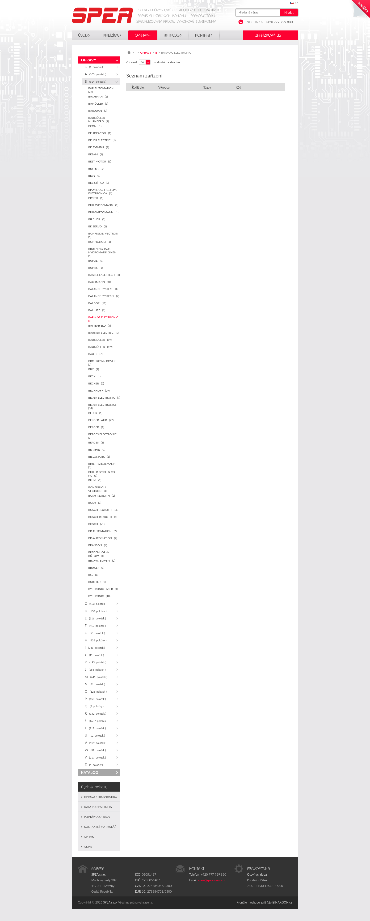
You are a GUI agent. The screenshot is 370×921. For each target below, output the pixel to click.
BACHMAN (98, 96)
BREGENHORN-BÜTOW (98, 554)
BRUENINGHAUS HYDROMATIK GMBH (103, 252)
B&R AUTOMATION (101, 89)
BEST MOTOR (99, 161)
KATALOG (171, 35)
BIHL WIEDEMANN (103, 205)
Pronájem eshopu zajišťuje (254, 902)
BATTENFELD (99, 325)
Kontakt (202, 35)
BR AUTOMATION (102, 531)
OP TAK (89, 836)
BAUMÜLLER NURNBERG (98, 119)
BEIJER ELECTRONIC (104, 397)
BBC (93, 369)
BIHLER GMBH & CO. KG (101, 473)
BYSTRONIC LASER (103, 589)
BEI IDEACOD (99, 133)
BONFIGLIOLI (99, 241)
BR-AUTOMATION (102, 538)
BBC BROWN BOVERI (103, 362)
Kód (238, 87)
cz (296, 2)
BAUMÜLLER (100, 347)
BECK (94, 376)
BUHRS (95, 267)
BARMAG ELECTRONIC (104, 319)
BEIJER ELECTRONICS (103, 406)
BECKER (96, 383)
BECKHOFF (98, 390)
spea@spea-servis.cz (211, 880)
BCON (94, 126)
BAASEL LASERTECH (104, 275)
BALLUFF (96, 310)
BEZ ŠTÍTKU (98, 182)
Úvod (83, 35)
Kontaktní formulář (100, 826)
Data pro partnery (98, 807)
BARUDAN (97, 110)
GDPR (88, 846)
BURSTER (97, 582)
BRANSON (97, 545)
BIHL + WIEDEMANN (102, 465)
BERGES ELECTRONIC (103, 435)
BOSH (94, 502)
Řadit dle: (138, 87)
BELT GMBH (98, 147)
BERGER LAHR (101, 420)
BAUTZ (95, 354)
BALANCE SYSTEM (103, 289)
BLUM (94, 480)
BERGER (96, 427)
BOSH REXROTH (101, 495)
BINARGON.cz (282, 902)
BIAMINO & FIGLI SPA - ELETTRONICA (103, 191)
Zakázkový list (269, 35)
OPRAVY (141, 35)
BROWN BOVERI (101, 560)
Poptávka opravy (97, 817)
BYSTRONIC (99, 596)
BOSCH (96, 524)
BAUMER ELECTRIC (103, 332)
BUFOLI (95, 260)
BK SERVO (97, 226)
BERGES (96, 442)
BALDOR (97, 303)
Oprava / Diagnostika (100, 797)
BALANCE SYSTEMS (103, 296)
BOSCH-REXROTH (102, 517)
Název (207, 87)
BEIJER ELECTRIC (102, 140)
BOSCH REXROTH (103, 510)
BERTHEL (96, 449)
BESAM (95, 154)
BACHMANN (99, 282)
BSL (93, 574)
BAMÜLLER (98, 103)
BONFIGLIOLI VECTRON (97, 489)
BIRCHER (96, 219)
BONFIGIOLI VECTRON (104, 235)
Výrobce (163, 87)
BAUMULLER (100, 339)
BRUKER (96, 567)
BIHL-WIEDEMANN (103, 212)
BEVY (94, 175)
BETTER (96, 168)
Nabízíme (111, 35)
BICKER (95, 198)
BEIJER (95, 413)
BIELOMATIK (99, 456)
